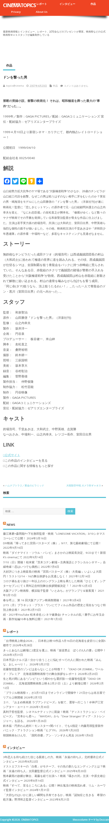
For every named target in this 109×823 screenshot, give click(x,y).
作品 (93, 4)
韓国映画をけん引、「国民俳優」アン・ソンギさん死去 (38, 735)
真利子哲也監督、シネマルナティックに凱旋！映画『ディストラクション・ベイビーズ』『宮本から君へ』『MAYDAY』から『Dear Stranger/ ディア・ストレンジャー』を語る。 (54, 716)
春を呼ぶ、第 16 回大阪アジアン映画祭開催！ (32, 600)
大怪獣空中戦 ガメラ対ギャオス (83, 485)
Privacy (16, 12)
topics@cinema (15, 85)
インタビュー (67, 4)
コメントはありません (76, 85)
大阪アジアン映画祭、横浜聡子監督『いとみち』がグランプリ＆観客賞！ (50, 590)
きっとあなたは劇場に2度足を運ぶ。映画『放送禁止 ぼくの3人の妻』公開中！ (54, 650)
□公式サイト (11, 455)
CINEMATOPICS (19, 5)
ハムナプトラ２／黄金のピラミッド (24, 485)
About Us (41, 12)
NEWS (11, 524)
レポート (41, 4)
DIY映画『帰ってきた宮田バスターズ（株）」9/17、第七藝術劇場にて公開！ (52, 543)
